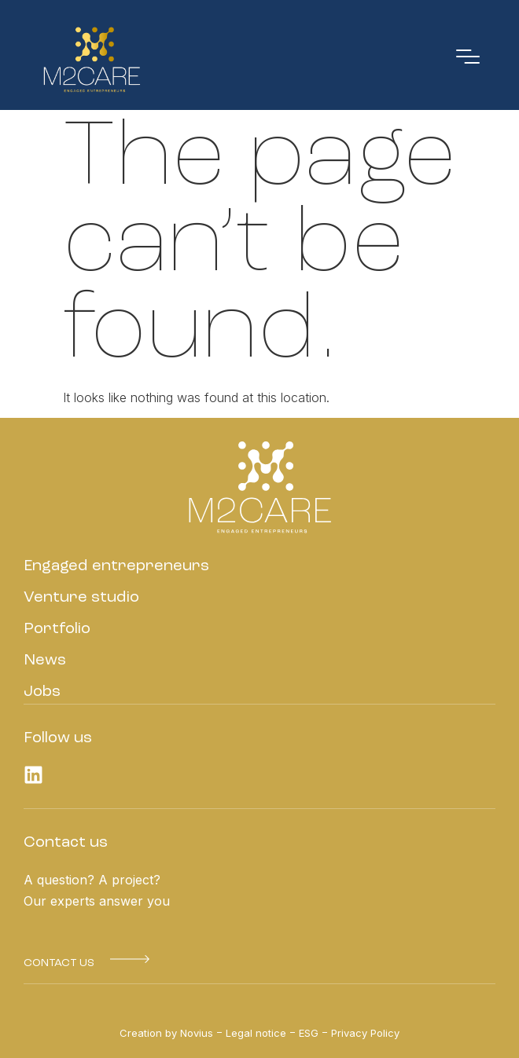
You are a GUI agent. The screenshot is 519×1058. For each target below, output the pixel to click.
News (45, 660)
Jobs (42, 692)
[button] (59, 963)
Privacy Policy (365, 1033)
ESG (308, 1033)
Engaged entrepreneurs (116, 566)
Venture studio (81, 598)
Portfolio (57, 629)
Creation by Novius (166, 1033)
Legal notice (256, 1033)
